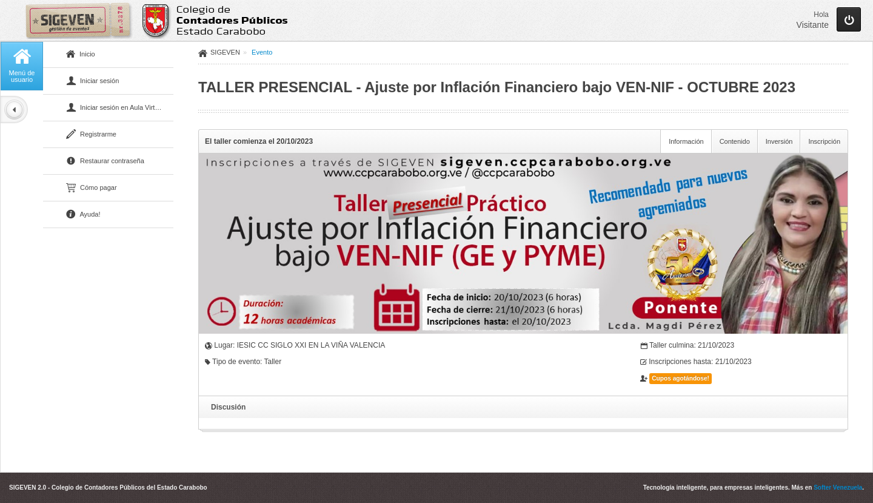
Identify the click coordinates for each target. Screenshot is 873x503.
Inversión (779, 141)
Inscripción (824, 141)
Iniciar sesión (92, 81)
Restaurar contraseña (105, 161)
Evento (262, 52)
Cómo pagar (91, 188)
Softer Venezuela (838, 487)
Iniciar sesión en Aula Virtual (115, 108)
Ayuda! (83, 214)
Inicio (80, 54)
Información (686, 141)
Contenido (735, 141)
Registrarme (91, 134)
